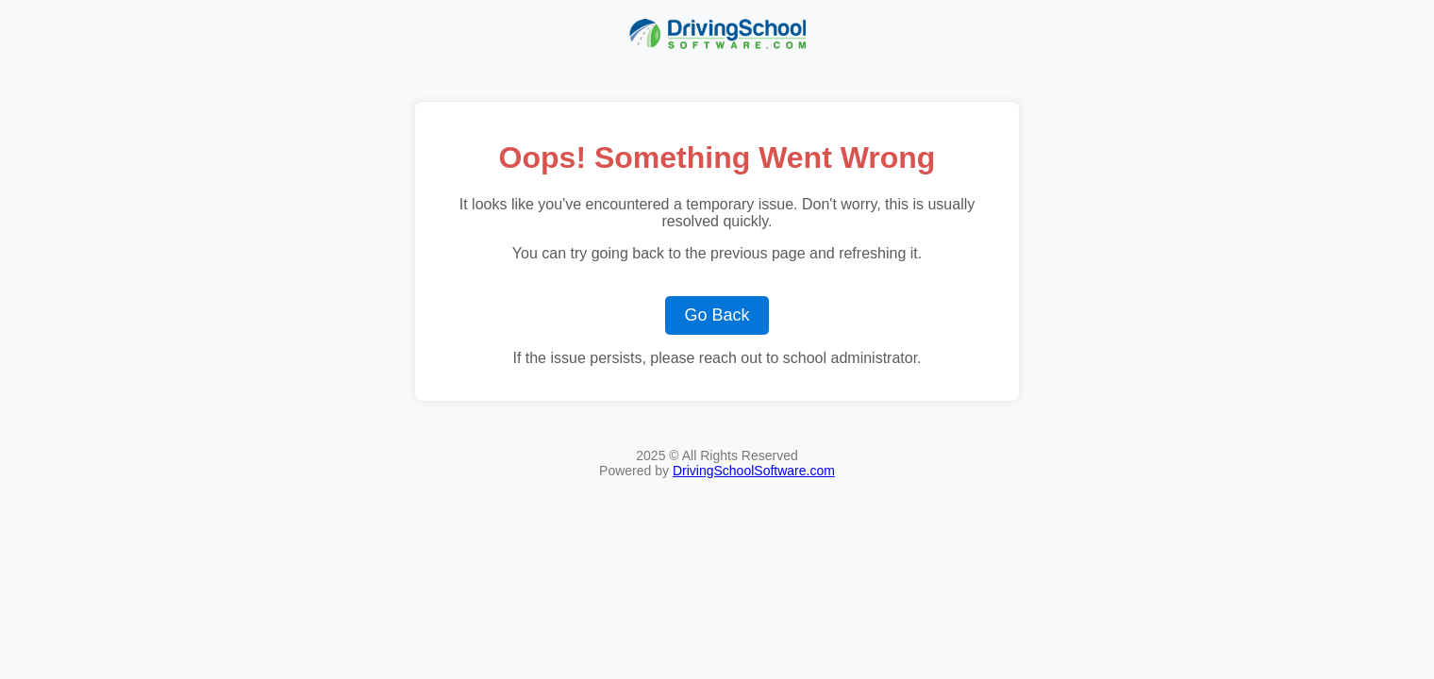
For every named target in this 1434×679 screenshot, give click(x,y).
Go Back (716, 315)
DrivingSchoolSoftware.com (754, 470)
